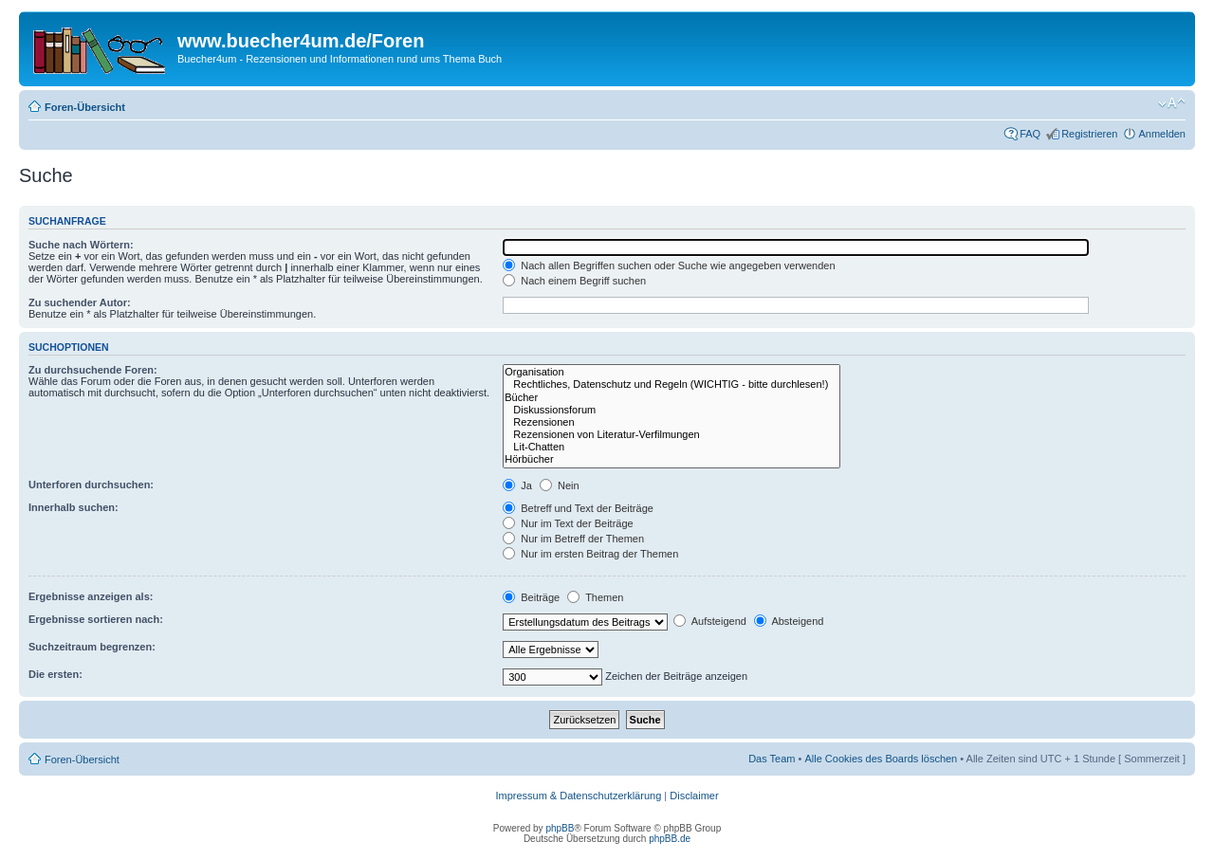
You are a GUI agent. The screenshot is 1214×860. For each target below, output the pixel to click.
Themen (595, 597)
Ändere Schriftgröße (1172, 103)
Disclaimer (694, 795)
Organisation (671, 372)
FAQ (1030, 133)
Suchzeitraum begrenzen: (92, 646)
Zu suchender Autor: (79, 302)
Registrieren (1089, 133)
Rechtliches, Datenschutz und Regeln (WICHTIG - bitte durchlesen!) (671, 384)
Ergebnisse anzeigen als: (90, 596)
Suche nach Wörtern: (81, 244)
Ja (517, 485)
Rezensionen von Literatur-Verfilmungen (671, 435)
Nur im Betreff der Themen (573, 538)
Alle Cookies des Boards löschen (880, 758)
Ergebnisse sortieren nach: (95, 619)
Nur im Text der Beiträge (568, 523)
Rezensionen (671, 422)
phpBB (559, 828)
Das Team (771, 758)
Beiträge (531, 597)
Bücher (671, 398)
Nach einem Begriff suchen (574, 280)
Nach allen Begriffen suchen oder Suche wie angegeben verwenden (669, 265)
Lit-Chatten (671, 447)
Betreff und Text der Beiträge (578, 508)
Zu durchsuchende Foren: (92, 369)
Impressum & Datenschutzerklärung (578, 795)
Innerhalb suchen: (73, 507)
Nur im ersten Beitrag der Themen (590, 553)
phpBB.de (669, 838)
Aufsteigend (709, 621)
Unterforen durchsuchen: (91, 484)
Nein (559, 485)
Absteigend (789, 621)
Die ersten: (55, 674)
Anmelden (1162, 133)
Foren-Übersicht (85, 107)
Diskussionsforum (671, 410)
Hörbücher (671, 459)
